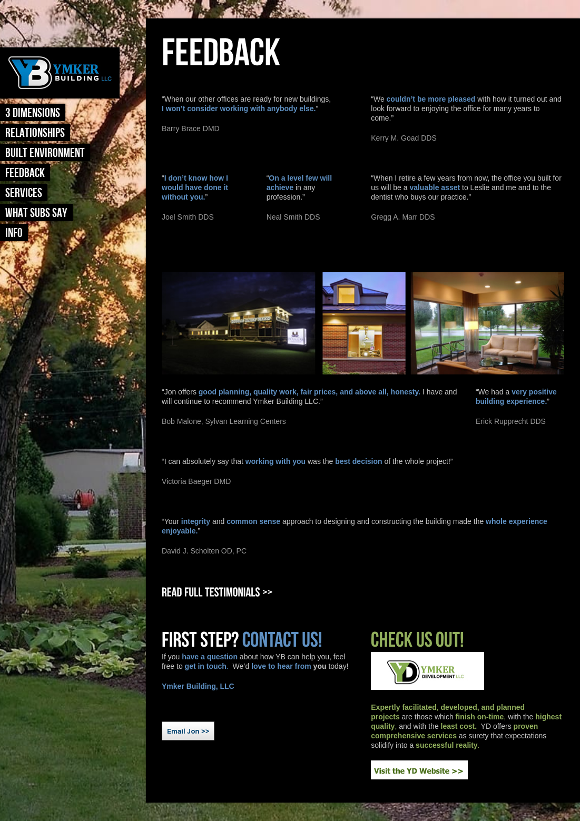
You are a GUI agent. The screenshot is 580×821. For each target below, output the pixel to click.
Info (14, 233)
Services (23, 193)
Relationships (35, 133)
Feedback (25, 173)
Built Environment (45, 153)
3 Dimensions (32, 113)
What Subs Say (36, 213)
